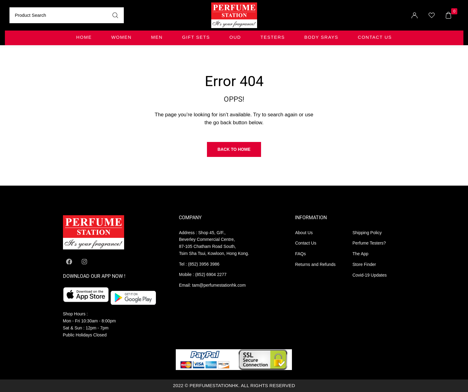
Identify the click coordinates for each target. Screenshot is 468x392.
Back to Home (234, 149)
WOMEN (121, 37)
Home (84, 37)
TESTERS (272, 37)
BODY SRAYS (321, 37)
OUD (235, 37)
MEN (157, 37)
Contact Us (375, 37)
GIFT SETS (196, 37)
